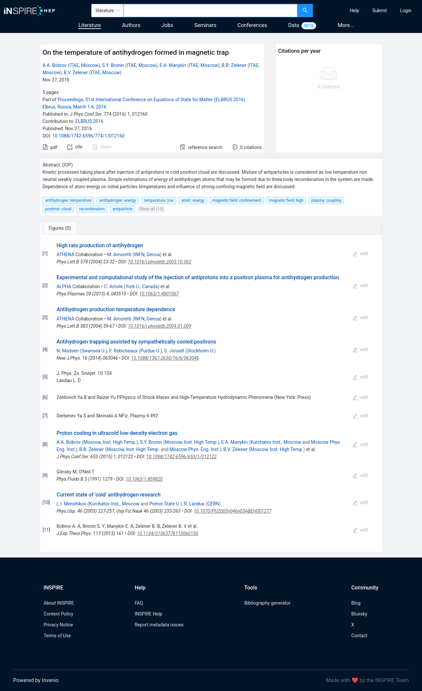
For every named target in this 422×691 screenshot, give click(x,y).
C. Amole (113, 286)
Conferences (252, 25)
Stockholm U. (200, 350)
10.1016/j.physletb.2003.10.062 (159, 261)
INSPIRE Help (148, 613)
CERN (213, 503)
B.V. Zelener (76, 72)
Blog (355, 603)
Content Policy (58, 613)
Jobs (167, 25)
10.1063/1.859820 (144, 479)
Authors (131, 25)
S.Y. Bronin (113, 65)
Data (293, 25)
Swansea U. (94, 350)
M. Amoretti (119, 254)
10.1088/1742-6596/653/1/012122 (181, 456)
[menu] (368, 10)
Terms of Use (57, 635)
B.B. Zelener (234, 65)
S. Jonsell (174, 350)
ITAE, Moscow (84, 65)
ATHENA (65, 254)
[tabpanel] (211, 393)
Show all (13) (151, 208)
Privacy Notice (58, 624)
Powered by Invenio (36, 680)
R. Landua (194, 503)
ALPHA (63, 286)
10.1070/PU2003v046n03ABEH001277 (233, 511)
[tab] (61, 228)
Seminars (205, 25)
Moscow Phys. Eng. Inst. (194, 449)
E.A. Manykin (173, 65)
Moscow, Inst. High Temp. (109, 442)
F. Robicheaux (123, 350)
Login (405, 10)
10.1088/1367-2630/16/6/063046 (165, 358)
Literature (89, 25)
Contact (359, 635)
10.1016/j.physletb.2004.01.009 (159, 326)
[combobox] (210, 10)
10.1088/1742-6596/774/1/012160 (88, 135)
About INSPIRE (59, 603)
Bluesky (359, 613)
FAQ (139, 603)
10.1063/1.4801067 (159, 293)
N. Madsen (67, 350)
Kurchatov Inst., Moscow (276, 442)
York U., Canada (142, 286)
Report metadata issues (159, 624)
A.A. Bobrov (55, 65)
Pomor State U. (164, 503)
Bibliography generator (267, 603)
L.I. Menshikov (71, 503)
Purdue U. (150, 350)
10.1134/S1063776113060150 (167, 533)
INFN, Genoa (147, 254)
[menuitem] (354, 10)
